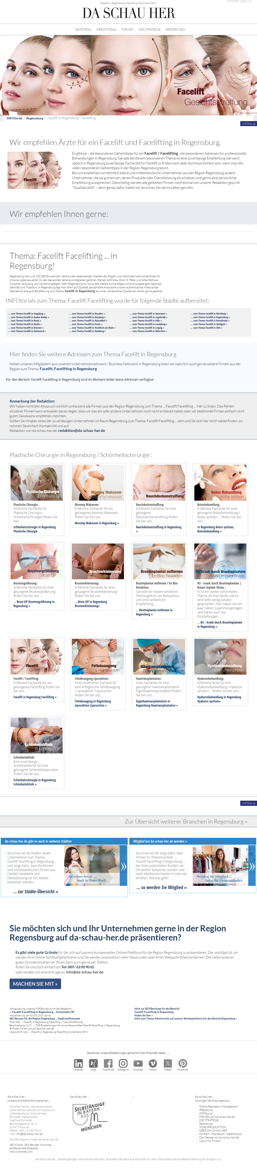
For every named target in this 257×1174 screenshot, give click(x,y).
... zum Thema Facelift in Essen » (85, 324)
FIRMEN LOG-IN (239, 1)
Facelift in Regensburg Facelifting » (35, 697)
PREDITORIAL (107, 29)
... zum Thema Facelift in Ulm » (206, 327)
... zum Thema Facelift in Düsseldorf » (88, 320)
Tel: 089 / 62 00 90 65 (77, 967)
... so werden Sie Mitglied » (161, 887)
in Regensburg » (108, 523)
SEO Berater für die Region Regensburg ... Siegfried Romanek (45, 1018)
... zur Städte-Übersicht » (35, 891)
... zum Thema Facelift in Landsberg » (148, 324)
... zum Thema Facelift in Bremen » (26, 327)
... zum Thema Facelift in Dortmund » (27, 331)
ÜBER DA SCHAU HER (213, 1130)
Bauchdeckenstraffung (149, 527)
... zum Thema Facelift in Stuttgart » (208, 324)
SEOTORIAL (83, 29)
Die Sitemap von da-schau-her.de (219, 1137)
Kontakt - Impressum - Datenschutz (220, 1133)
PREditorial (206, 1110)
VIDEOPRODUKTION (212, 1127)
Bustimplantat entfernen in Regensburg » (154, 612)
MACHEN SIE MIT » (35, 984)
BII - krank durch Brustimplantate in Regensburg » (219, 624)
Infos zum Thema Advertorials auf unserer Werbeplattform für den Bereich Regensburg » (185, 1018)
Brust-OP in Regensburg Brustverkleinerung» (91, 604)
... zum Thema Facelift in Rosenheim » (210, 320)
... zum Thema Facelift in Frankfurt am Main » (92, 327)
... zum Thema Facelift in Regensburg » (210, 317)
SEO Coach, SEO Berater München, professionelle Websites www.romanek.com (31, 1148)
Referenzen (206, 1123)
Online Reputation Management (218, 1106)
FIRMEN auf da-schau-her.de (217, 1116)
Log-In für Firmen (210, 1140)
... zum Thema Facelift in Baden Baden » (28, 317)
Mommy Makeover (86, 523)
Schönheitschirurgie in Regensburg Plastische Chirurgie (35, 529)
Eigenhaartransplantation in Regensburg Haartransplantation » (157, 703)
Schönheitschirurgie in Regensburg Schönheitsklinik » (35, 782)
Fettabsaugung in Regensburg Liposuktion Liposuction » (93, 703)
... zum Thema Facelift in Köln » (145, 320)
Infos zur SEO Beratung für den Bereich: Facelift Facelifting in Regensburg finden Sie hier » (157, 1012)
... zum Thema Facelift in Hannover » (148, 313)
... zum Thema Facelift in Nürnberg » (209, 313)
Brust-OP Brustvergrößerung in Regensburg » (34, 604)
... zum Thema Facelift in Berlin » (25, 324)
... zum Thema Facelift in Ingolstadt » (148, 317)
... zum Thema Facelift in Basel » (24, 320)
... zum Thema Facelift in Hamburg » (87, 331)
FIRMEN (128, 29)
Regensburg (34, 118)
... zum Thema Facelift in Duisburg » (87, 317)
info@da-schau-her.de (84, 972)
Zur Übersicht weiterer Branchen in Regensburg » (186, 821)
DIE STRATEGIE (150, 29)
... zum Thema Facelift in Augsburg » (26, 313)
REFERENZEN (175, 29)
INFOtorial (14, 118)
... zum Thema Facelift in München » (148, 331)
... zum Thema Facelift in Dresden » (87, 313)
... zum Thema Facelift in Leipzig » (146, 327)
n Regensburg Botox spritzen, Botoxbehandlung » (215, 529)
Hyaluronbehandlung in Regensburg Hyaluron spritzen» (219, 699)
